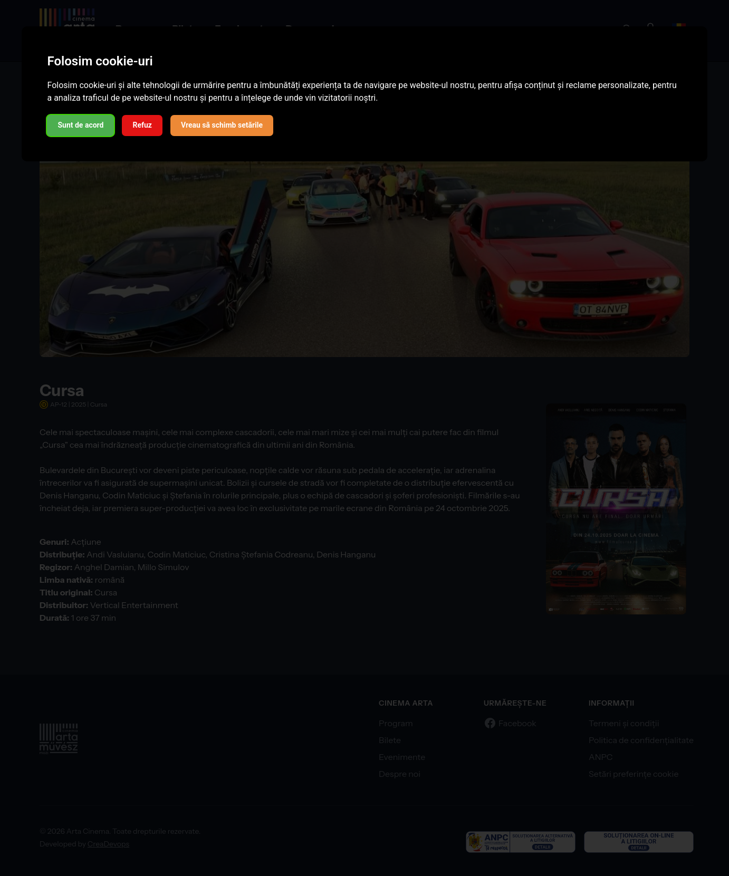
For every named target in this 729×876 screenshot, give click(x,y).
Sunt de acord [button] (80, 125)
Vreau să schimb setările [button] (222, 125)
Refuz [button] (142, 125)
